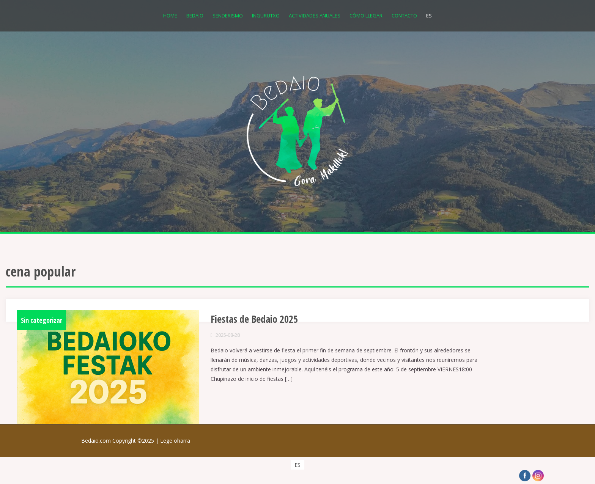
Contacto (404, 15)
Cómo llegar (365, 15)
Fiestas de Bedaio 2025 (254, 319)
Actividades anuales (314, 15)
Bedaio (194, 15)
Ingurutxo (266, 15)
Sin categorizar (41, 320)
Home (170, 15)
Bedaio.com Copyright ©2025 (120, 440)
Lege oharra (175, 440)
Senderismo (227, 15)
